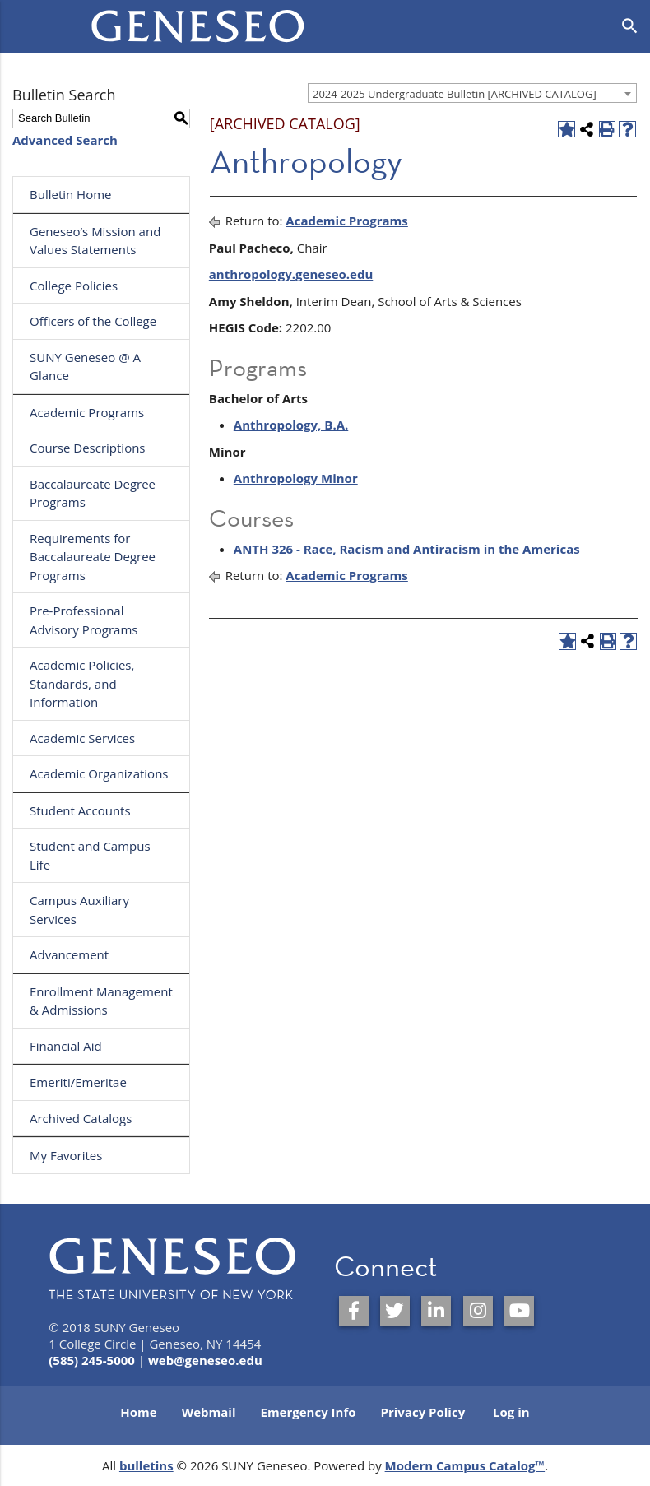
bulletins (146, 1465)
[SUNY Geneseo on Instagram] (478, 1311)
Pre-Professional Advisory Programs (83, 620)
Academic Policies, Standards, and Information (82, 683)
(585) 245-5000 (92, 1360)
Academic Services (82, 738)
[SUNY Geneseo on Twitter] (395, 1311)
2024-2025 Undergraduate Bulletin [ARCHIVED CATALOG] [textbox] (455, 93)
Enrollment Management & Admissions (101, 1001)
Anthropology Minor (296, 478)
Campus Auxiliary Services (79, 909)
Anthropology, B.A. (291, 424)
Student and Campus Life (90, 855)
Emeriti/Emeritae (78, 1082)
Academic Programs (87, 412)
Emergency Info (307, 1412)
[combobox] (472, 93)
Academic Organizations (99, 773)
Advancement (69, 954)
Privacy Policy (423, 1412)
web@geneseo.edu (205, 1360)
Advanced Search (65, 140)
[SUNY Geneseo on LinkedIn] (436, 1311)
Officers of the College (93, 321)
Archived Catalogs (81, 1118)
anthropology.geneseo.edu (291, 274)
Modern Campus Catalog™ (465, 1465)
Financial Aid (66, 1046)
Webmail (209, 1412)
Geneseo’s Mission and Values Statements (95, 240)
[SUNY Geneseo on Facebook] (354, 1311)
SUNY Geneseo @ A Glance (85, 366)
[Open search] (630, 26)
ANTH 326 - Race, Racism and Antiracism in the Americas (407, 549)
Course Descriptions (88, 447)
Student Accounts (80, 810)
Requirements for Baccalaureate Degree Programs (93, 556)
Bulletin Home (71, 194)
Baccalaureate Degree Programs (93, 493)
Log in (511, 1412)
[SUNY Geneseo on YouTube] (519, 1311)
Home (138, 1412)
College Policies (74, 285)
